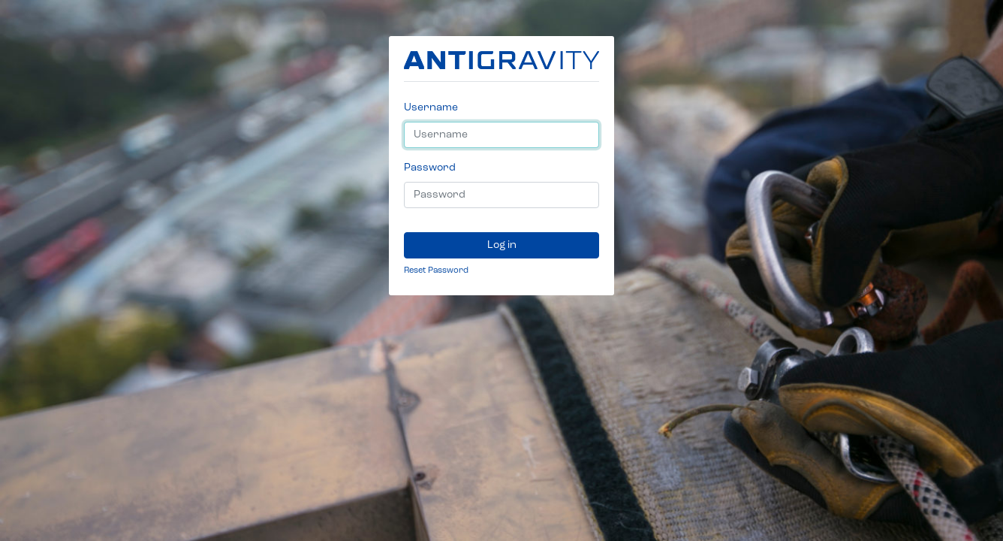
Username (431, 107)
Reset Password (436, 270)
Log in (502, 245)
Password (430, 167)
